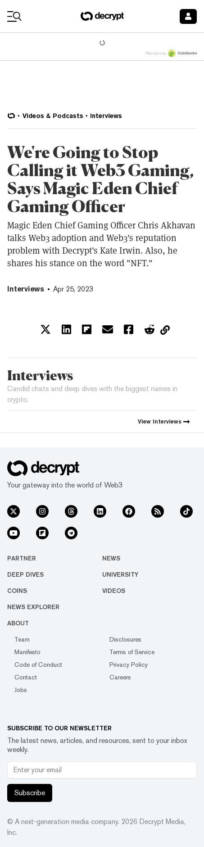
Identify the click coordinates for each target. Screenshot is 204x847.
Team (22, 639)
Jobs (20, 689)
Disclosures (125, 639)
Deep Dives (25, 574)
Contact (25, 677)
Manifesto (27, 652)
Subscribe (29, 792)
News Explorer (33, 606)
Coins (17, 590)
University (120, 574)
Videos (113, 590)
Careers (120, 677)
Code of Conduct (38, 664)
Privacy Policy (128, 664)
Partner (21, 558)
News (111, 558)
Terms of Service (131, 652)
